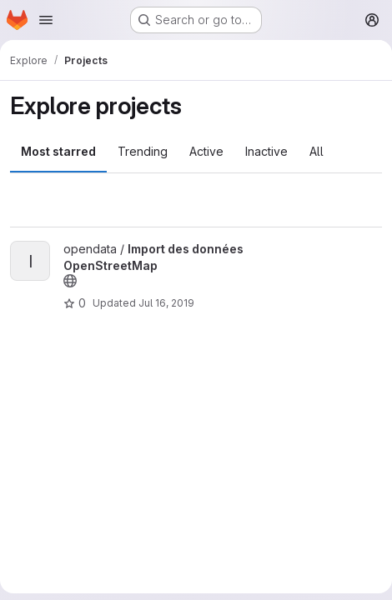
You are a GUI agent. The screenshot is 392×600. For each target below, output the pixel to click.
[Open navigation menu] (46, 20)
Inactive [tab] (266, 151)
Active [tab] (206, 151)
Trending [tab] (143, 151)
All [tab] (316, 151)
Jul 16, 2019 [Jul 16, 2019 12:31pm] (166, 303)
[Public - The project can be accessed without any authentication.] (70, 281)
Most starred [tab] (58, 151)
